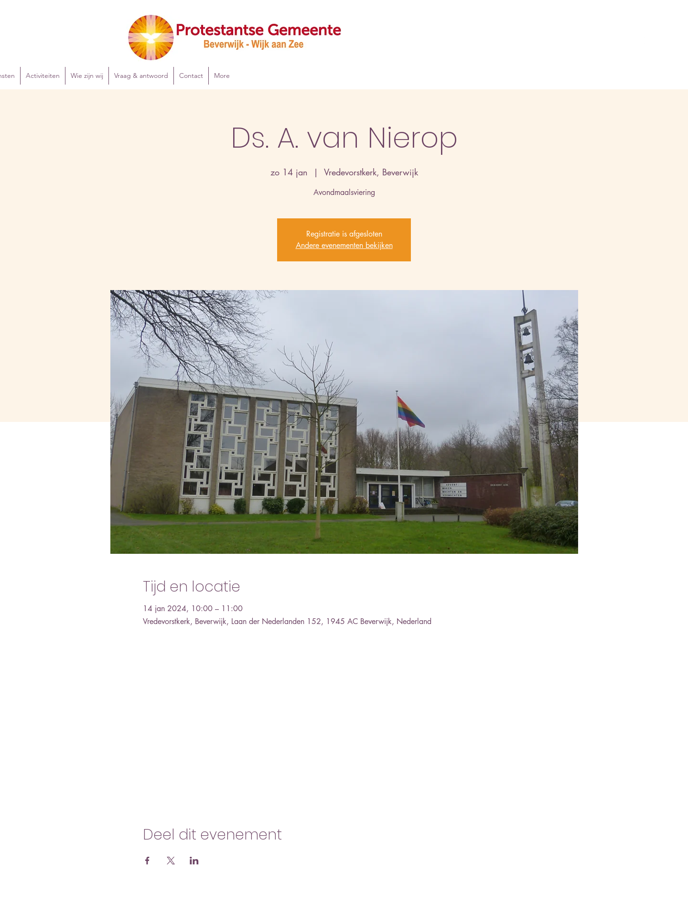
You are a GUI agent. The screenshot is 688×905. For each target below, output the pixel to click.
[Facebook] (629, 40)
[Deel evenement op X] (170, 860)
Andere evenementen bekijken (344, 245)
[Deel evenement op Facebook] (147, 860)
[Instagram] (644, 40)
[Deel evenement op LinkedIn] (194, 860)
